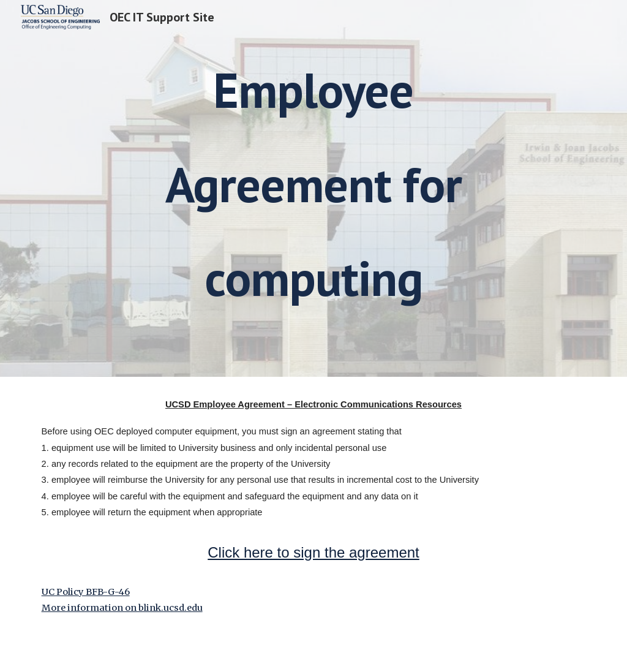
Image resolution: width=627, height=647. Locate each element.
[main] (313, 188)
